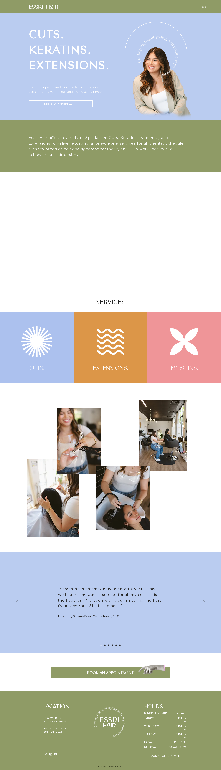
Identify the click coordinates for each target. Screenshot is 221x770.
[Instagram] (51, 754)
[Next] (204, 602)
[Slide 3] (108, 645)
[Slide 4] (112, 645)
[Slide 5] (116, 645)
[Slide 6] (120, 645)
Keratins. (184, 368)
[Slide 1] (101, 645)
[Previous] (17, 602)
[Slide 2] (105, 645)
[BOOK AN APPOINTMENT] (61, 103)
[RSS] (46, 754)
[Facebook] (56, 754)
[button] (204, 6)
